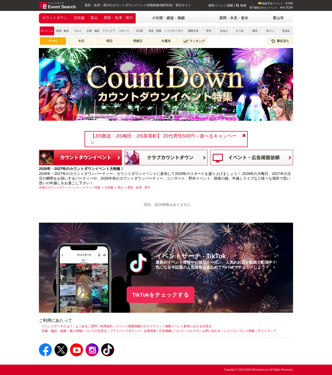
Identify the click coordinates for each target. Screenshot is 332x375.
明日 (109, 41)
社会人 (224, 30)
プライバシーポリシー (125, 331)
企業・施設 (93, 30)
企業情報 (150, 331)
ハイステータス (174, 30)
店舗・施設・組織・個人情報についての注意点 (74, 331)
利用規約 (106, 326)
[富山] (120, 187)
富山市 (278, 18)
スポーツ (124, 30)
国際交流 (193, 30)
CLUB (139, 30)
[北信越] (109, 187)
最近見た (280, 41)
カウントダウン (54, 18)
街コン (270, 30)
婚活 (255, 30)
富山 (94, 18)
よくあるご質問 (86, 326)
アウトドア (108, 30)
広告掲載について (171, 331)
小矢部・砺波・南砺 (168, 18)
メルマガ (193, 331)
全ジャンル (46, 30)
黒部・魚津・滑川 (118, 18)
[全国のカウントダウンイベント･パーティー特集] (69, 187)
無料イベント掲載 (220, 5)
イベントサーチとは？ (57, 326)
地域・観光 (62, 30)
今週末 (166, 41)
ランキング (194, 41)
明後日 (137, 41)
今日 (81, 41)
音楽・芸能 (154, 30)
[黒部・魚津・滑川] (138, 187)
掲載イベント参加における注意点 (188, 326)
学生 (208, 30)
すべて (53, 41)
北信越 (79, 18)
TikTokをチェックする (160, 295)
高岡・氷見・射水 (233, 18)
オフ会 (240, 30)
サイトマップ (267, 331)
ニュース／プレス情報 (239, 331)
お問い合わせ (211, 331)
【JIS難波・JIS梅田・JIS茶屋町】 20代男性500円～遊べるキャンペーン (163, 139)
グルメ (78, 30)
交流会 (286, 30)
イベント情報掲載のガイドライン (138, 326)
